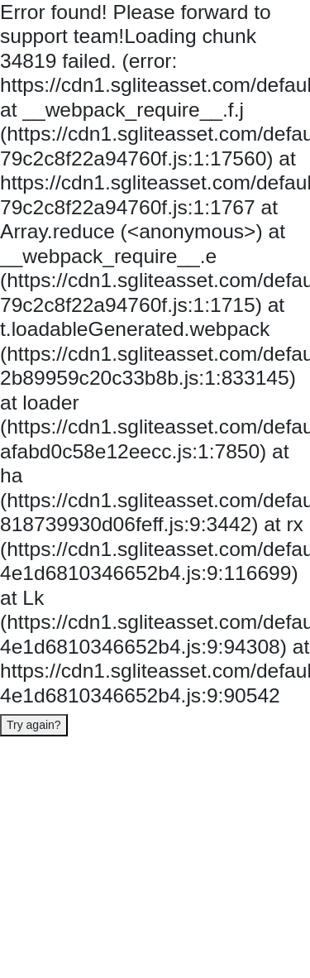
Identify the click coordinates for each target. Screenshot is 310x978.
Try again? (34, 724)
